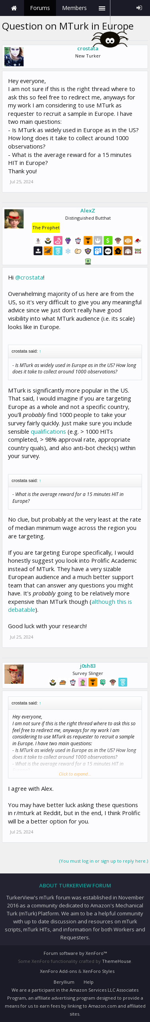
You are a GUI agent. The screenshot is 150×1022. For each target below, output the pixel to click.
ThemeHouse (116, 961)
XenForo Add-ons (58, 971)
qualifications (48, 431)
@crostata (29, 277)
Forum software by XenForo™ (75, 953)
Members (74, 8)
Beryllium (64, 982)
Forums (40, 8)
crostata (87, 48)
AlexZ (87, 210)
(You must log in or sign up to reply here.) (103, 861)
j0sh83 (88, 666)
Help (89, 982)
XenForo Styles (98, 971)
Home (14, 8)
